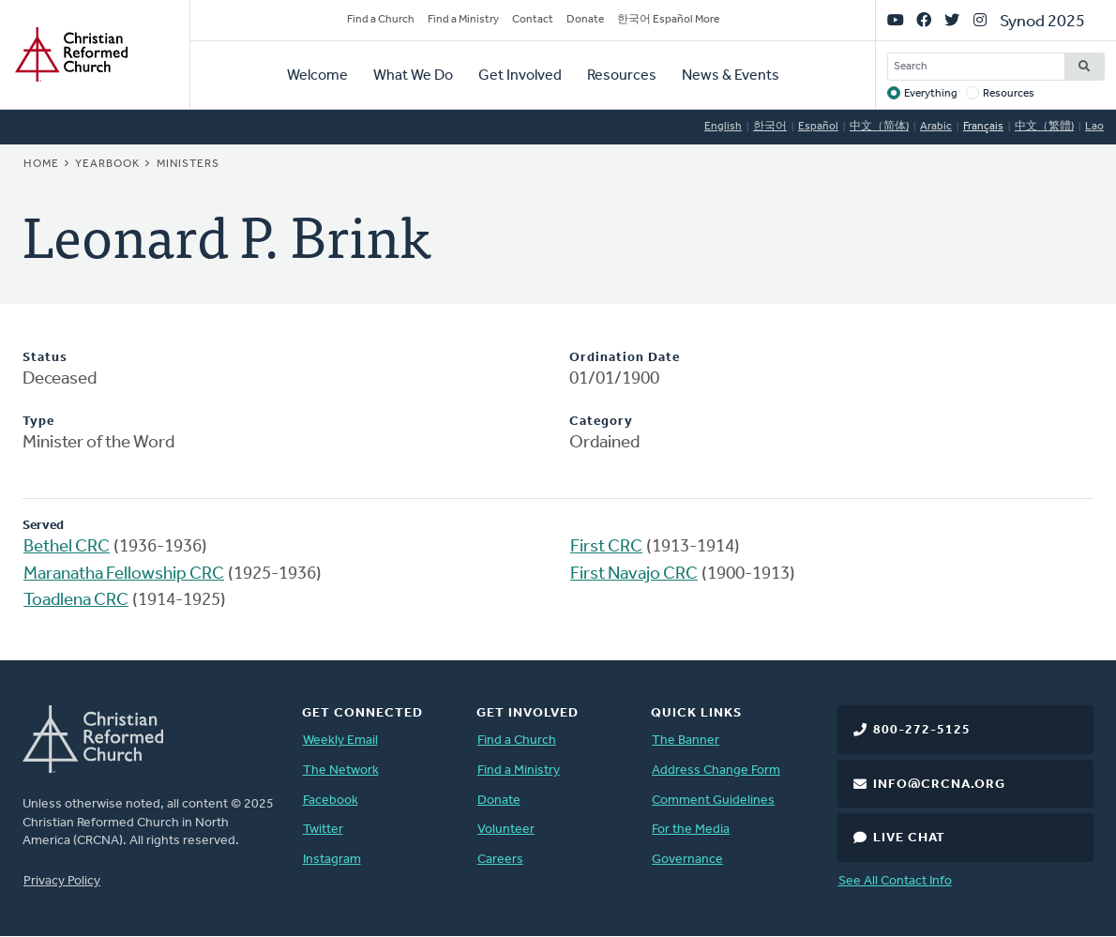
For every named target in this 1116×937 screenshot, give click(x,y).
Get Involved (520, 75)
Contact (532, 19)
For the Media (691, 830)
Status (45, 358)
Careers (500, 860)
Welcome (317, 75)
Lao (1094, 126)
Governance (687, 860)
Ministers (188, 164)
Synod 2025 (1042, 22)
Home (41, 164)
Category (601, 422)
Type (38, 422)
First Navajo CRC (634, 574)
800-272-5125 (922, 730)
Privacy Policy (61, 881)
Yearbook (107, 164)
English (723, 126)
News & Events (730, 75)
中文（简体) (879, 126)
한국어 (770, 126)
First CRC (606, 547)
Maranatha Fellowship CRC (123, 574)
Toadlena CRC (75, 601)
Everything (931, 93)
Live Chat (909, 838)
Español (818, 126)
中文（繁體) (1044, 126)
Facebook (330, 800)
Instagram (332, 860)
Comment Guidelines (713, 800)
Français (983, 126)
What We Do (413, 75)
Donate (585, 19)
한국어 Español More (668, 19)
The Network (341, 770)
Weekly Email (340, 740)
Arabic (936, 126)
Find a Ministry (463, 19)
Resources (621, 75)
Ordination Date (624, 358)
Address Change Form (716, 770)
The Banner (685, 740)
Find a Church (381, 19)
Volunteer (506, 830)
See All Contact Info (895, 881)
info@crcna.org (939, 785)
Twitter (323, 830)
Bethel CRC (66, 547)
